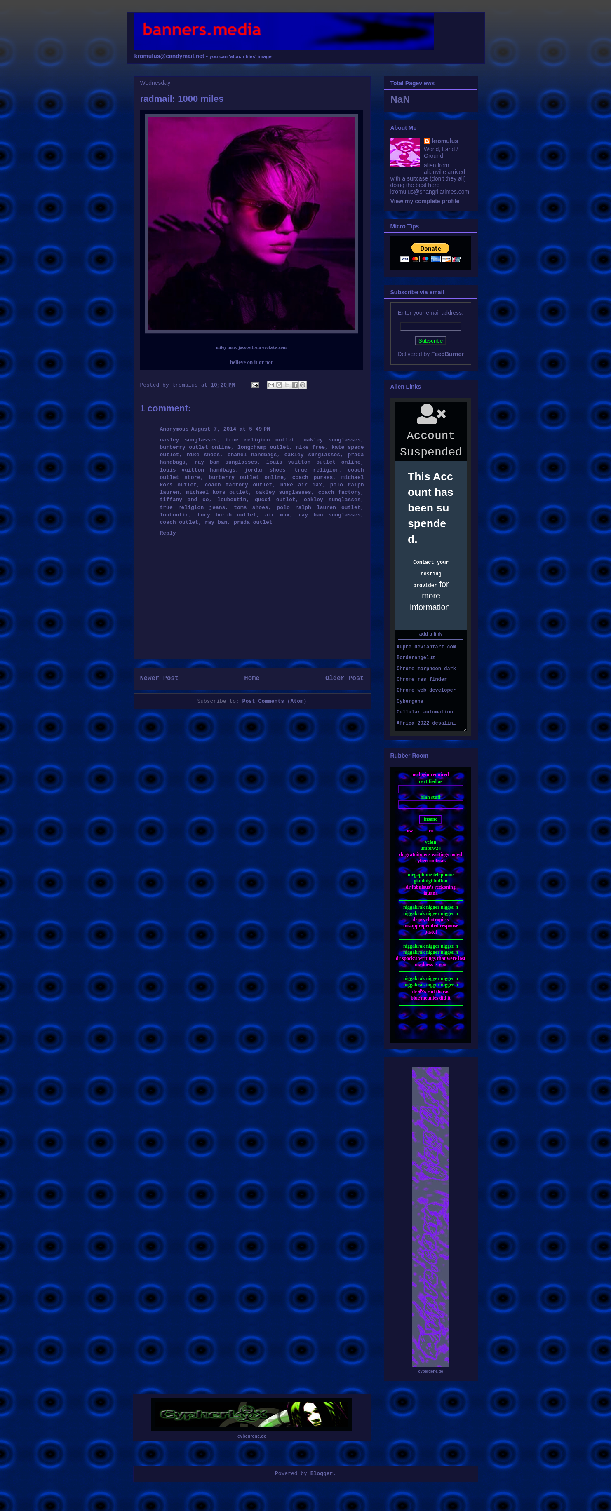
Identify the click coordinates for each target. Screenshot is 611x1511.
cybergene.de (430, 1371)
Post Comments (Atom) (274, 701)
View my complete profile (425, 201)
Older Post (344, 678)
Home (251, 678)
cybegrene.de (251, 1436)
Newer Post (159, 678)
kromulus (445, 141)
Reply (168, 533)
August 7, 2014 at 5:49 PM (230, 429)
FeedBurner (447, 354)
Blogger (321, 1474)
